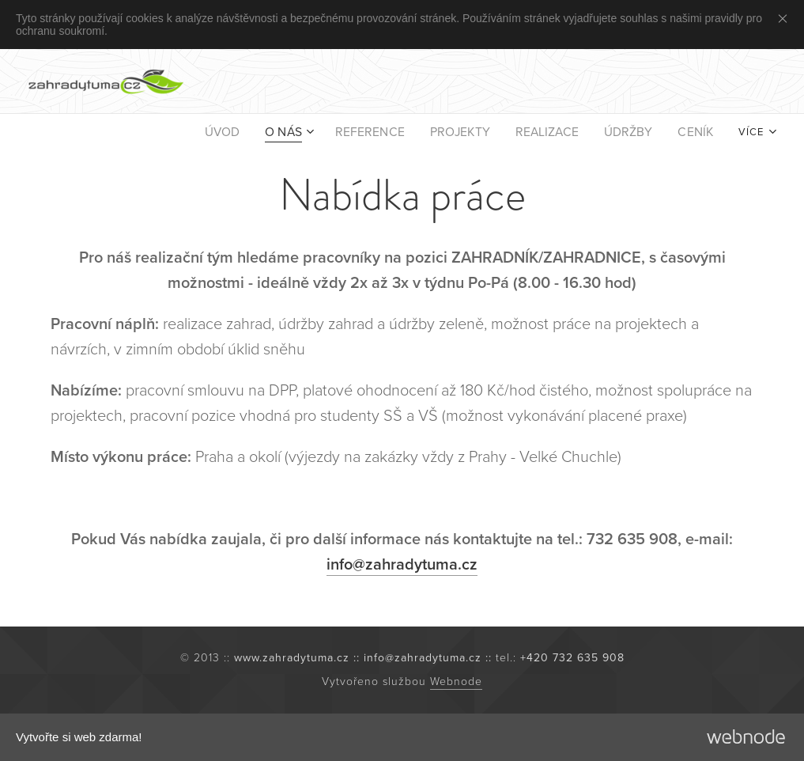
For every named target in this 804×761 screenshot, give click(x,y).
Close (786, 18)
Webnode (456, 681)
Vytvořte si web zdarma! (79, 737)
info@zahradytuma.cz (402, 564)
